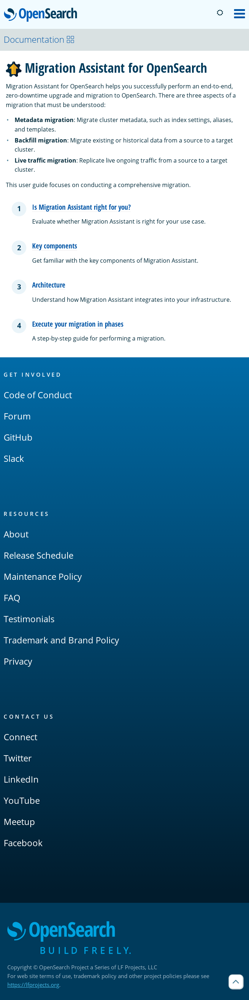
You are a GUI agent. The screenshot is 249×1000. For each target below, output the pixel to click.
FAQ (12, 598)
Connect (20, 737)
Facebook (23, 843)
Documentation (39, 39)
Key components (54, 246)
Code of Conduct (38, 395)
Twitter (18, 758)
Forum (17, 416)
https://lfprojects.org (33, 984)
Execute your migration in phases (77, 324)
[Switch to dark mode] (219, 12)
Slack (14, 458)
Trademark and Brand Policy (61, 640)
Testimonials (29, 619)
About (16, 534)
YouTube (22, 800)
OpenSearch (42, 15)
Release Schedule (38, 555)
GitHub (18, 437)
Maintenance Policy (43, 576)
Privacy (18, 661)
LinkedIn (21, 779)
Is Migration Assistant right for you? (81, 207)
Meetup (19, 821)
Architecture (48, 285)
